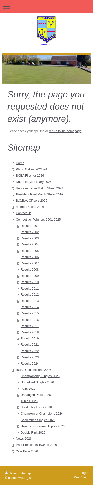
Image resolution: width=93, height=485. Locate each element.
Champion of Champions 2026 (42, 413)
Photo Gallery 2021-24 (31, 169)
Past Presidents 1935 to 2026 (36, 445)
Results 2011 (30, 288)
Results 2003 (30, 238)
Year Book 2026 (27, 451)
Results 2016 (30, 320)
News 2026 (23, 438)
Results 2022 (30, 351)
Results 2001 (30, 226)
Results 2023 (30, 357)
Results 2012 (30, 294)
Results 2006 (30, 257)
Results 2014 (30, 307)
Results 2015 (30, 313)
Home (20, 163)
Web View (81, 477)
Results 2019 (30, 338)
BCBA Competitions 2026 (33, 370)
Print (11, 473)
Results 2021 (30, 344)
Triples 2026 (29, 401)
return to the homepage (65, 131)
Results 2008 (30, 269)
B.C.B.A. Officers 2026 (31, 200)
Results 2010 (30, 282)
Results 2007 (30, 263)
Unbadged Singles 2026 (37, 382)
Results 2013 (30, 301)
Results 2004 (30, 244)
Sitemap (25, 473)
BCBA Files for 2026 (30, 175)
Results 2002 (30, 232)
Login (84, 473)
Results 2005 (30, 251)
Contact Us (23, 213)
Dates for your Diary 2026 (34, 182)
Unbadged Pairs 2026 (36, 395)
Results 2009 (30, 276)
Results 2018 (30, 332)
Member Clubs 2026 (30, 207)
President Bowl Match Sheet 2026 (39, 194)
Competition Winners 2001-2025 (38, 219)
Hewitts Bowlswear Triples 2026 (43, 426)
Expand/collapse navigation (46, 6)
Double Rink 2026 (33, 432)
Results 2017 (30, 326)
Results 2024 (30, 363)
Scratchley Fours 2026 (36, 407)
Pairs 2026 (28, 388)
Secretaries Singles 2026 (38, 420)
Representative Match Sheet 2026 (39, 188)
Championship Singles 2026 (40, 376)
